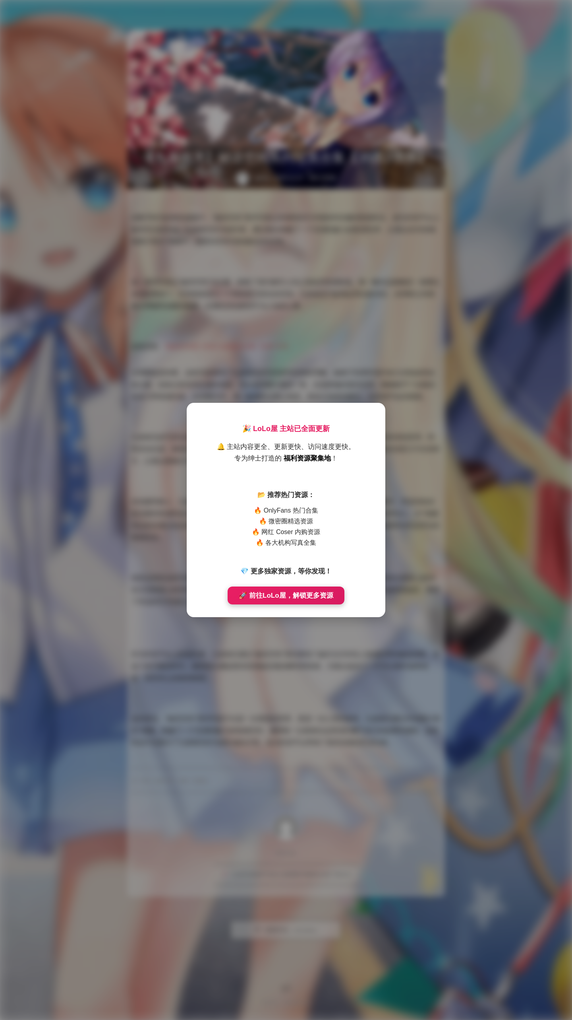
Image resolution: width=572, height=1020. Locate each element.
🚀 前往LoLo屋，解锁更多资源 (286, 595)
